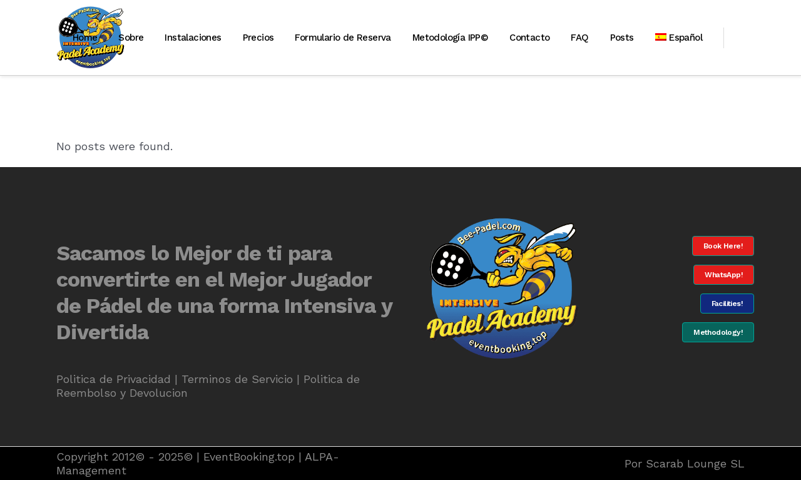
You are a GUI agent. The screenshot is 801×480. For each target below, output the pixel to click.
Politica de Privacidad (113, 379)
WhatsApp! (724, 274)
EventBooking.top (249, 456)
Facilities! (727, 303)
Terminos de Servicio (237, 379)
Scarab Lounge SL (695, 463)
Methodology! (718, 332)
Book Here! (723, 246)
